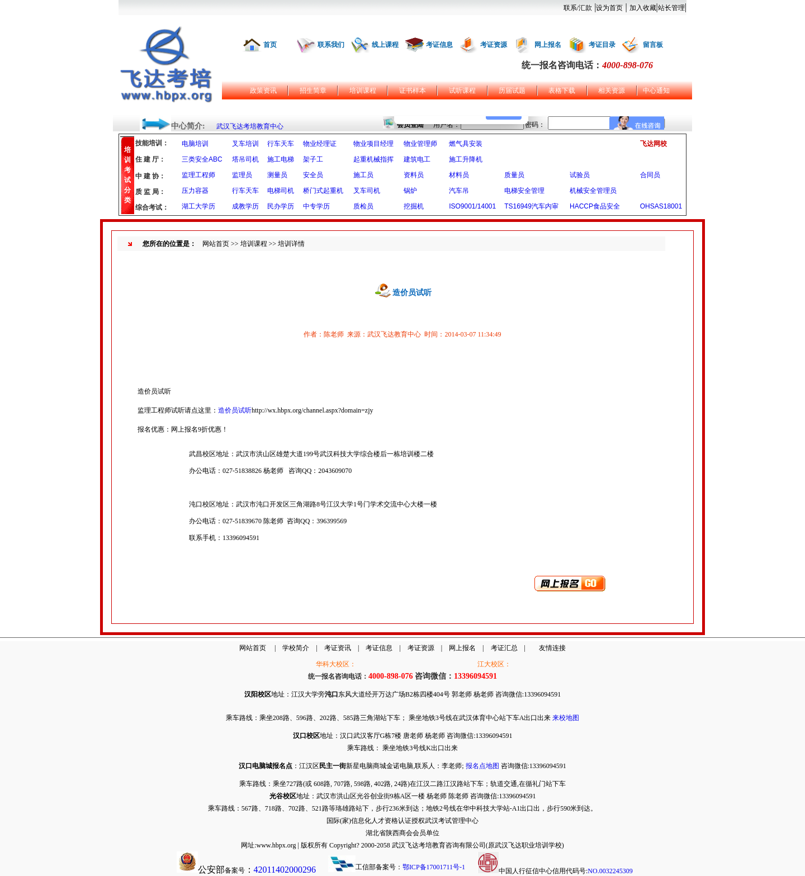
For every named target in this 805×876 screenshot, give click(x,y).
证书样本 (412, 90)
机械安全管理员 (593, 191)
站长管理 (671, 8)
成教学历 (245, 206)
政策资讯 (263, 90)
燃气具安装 (465, 144)
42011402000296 (285, 869)
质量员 (514, 175)
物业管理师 (420, 144)
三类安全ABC (202, 159)
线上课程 (385, 45)
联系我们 (331, 45)
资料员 (414, 175)
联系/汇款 (578, 8)
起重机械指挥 (373, 159)
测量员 (277, 175)
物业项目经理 (373, 144)
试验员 (580, 175)
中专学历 (316, 206)
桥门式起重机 (323, 191)
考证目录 (602, 45)
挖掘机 (414, 206)
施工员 (363, 175)
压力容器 (195, 191)
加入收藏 (642, 8)
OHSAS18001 (661, 206)
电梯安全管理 (524, 191)
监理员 (242, 175)
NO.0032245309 (610, 871)
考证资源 (493, 45)
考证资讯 (337, 648)
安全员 (313, 175)
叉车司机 (366, 191)
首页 (270, 45)
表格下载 (561, 90)
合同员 (650, 175)
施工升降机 (465, 159)
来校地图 (565, 718)
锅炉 (410, 191)
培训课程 (362, 90)
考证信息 (439, 45)
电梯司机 (280, 191)
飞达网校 (653, 144)
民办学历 (280, 206)
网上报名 (547, 45)
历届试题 (512, 90)
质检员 (363, 206)
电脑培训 (195, 144)
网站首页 (215, 244)
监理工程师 (198, 175)
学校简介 (295, 648)
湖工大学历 (198, 206)
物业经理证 (320, 144)
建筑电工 (417, 159)
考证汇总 (504, 648)
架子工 (313, 159)
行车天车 (280, 144)
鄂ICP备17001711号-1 (433, 867)
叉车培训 (245, 144)
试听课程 (462, 90)
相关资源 (611, 90)
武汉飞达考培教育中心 (249, 126)
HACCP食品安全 (595, 206)
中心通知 (656, 90)
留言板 (653, 45)
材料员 (459, 175)
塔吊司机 (245, 159)
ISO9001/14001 (472, 206)
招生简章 (313, 90)
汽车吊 (459, 191)
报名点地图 (482, 766)
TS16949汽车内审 (531, 206)
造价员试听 (235, 410)
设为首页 (609, 8)
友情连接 (552, 648)
